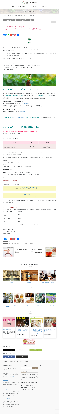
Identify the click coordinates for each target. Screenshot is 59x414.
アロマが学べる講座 (13, 243)
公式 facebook (8, 356)
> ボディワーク (6, 398)
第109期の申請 (9, 63)
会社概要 (5, 361)
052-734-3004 (10, 376)
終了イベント (11, 241)
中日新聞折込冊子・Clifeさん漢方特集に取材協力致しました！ (22, 330)
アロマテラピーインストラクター (18, 117)
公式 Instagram (22, 356)
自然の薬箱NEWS (7, 329)
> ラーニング (6, 389)
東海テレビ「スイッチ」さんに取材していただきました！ (49, 330)
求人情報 (10, 361)
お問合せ (26, 361)
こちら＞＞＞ (26, 103)
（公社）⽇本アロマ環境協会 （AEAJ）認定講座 (25, 243)
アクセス (21, 361)
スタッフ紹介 (15, 361)
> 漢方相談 (5, 380)
